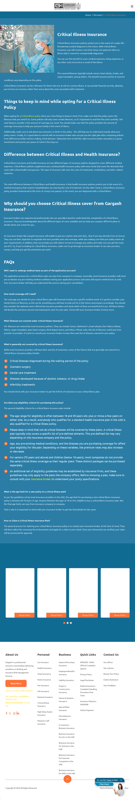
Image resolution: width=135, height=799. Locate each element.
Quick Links (88, 654)
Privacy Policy (86, 674)
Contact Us (111, 654)
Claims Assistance (110, 680)
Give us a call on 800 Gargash (19, 690)
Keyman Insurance (45, 697)
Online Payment (87, 710)
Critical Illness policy (30, 116)
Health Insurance (44, 668)
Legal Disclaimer (87, 680)
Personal (98, 15)
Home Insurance (44, 680)
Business (65, 654)
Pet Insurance (43, 685)
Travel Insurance (44, 674)
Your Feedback (109, 685)
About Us (11, 654)
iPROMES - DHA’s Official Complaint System (87, 665)
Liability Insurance (66, 680)
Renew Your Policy (111, 674)
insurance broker (41, 479)
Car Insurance (43, 662)
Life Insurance (43, 691)
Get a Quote (108, 668)
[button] (64, 623)
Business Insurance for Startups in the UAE (66, 746)
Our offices (108, 662)
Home (88, 15)
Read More (16, 683)
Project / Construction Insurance (64, 689)
